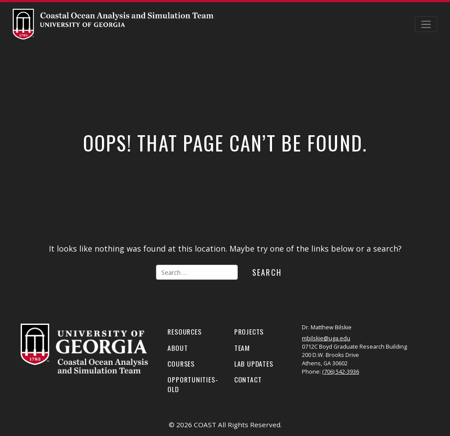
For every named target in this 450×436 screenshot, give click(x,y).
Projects (249, 331)
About (177, 347)
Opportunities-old (192, 384)
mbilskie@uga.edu (326, 338)
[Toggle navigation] (426, 24)
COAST (205, 424)
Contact (248, 379)
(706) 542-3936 (340, 371)
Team (242, 347)
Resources (184, 331)
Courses (181, 363)
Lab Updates (253, 363)
